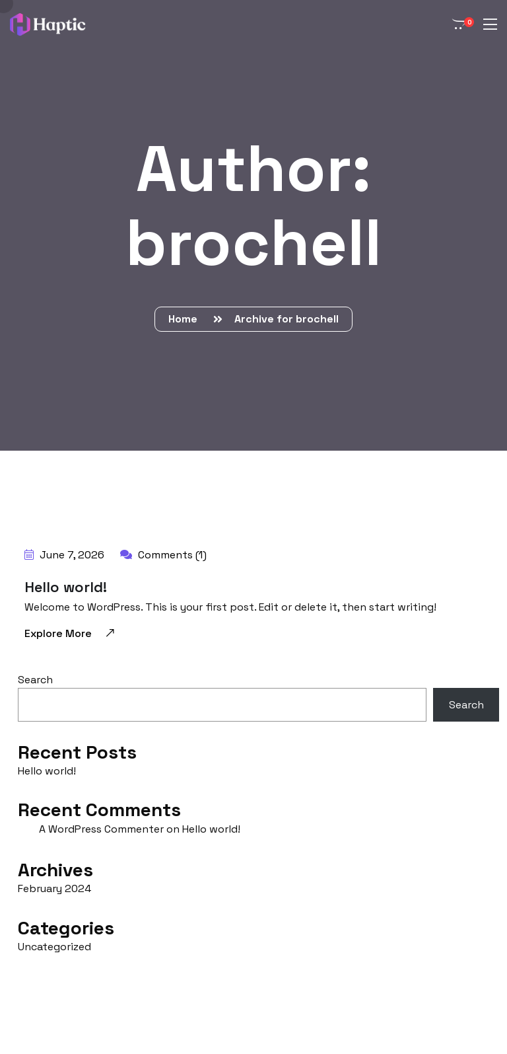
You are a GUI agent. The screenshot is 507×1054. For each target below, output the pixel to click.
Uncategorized (54, 947)
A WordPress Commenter (101, 829)
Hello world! (65, 587)
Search (35, 680)
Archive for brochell (286, 319)
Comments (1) (163, 555)
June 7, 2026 (64, 555)
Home (185, 319)
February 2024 (54, 888)
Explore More (70, 632)
